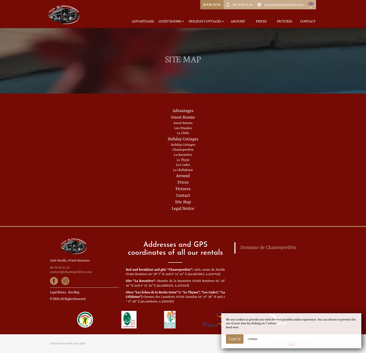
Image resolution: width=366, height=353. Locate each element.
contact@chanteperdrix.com (283, 4)
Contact (308, 21)
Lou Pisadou (183, 128)
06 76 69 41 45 (243, 4)
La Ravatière (183, 155)
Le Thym (183, 160)
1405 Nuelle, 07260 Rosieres (70, 260)
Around (238, 21)
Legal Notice (183, 208)
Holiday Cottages (183, 139)
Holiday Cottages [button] (206, 21)
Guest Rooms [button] (171, 21)
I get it (235, 339)
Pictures (284, 21)
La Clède (183, 133)
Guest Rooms (183, 117)
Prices (261, 21)
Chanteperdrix (183, 150)
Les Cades (183, 165)
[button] (311, 4)
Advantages (143, 21)
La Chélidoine (183, 170)
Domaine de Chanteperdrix (268, 247)
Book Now (212, 4)
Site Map (183, 202)
